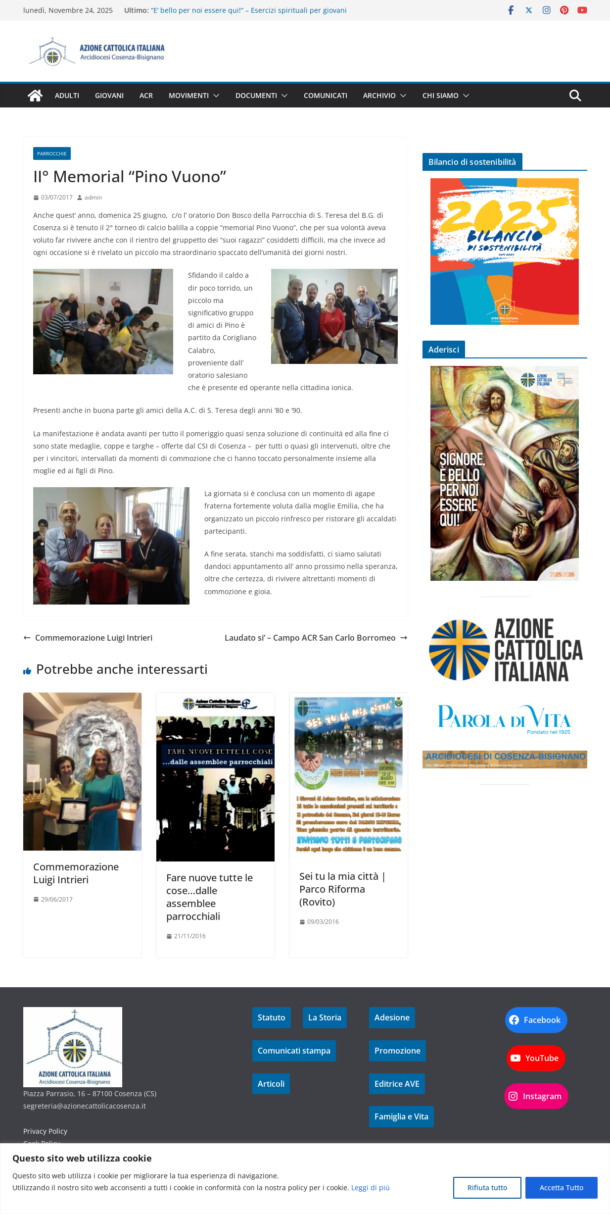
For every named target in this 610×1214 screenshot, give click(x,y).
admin (93, 197)
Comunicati (325, 95)
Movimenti (189, 95)
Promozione (398, 1050)
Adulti (67, 95)
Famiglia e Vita (401, 1116)
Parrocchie (52, 153)
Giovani (109, 95)
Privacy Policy (45, 1131)
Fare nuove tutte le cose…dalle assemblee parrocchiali (209, 897)
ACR (146, 95)
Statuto (271, 1017)
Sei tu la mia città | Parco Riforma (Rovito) (342, 889)
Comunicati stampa (294, 1050)
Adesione (392, 1017)
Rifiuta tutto (487, 1187)
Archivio (379, 95)
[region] (305, 1178)
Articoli (271, 1083)
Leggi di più (370, 1187)
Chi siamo (440, 95)
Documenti (256, 95)
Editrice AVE (397, 1083)
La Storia (324, 1017)
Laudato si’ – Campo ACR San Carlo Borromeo (316, 637)
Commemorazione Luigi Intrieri (87, 637)
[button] (214, 95)
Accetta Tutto (561, 1187)
